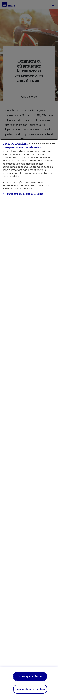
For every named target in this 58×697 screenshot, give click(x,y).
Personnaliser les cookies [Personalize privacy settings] (30, 689)
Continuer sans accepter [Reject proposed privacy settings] (42, 143)
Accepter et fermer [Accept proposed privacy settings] (31, 676)
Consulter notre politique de (25, 194)
